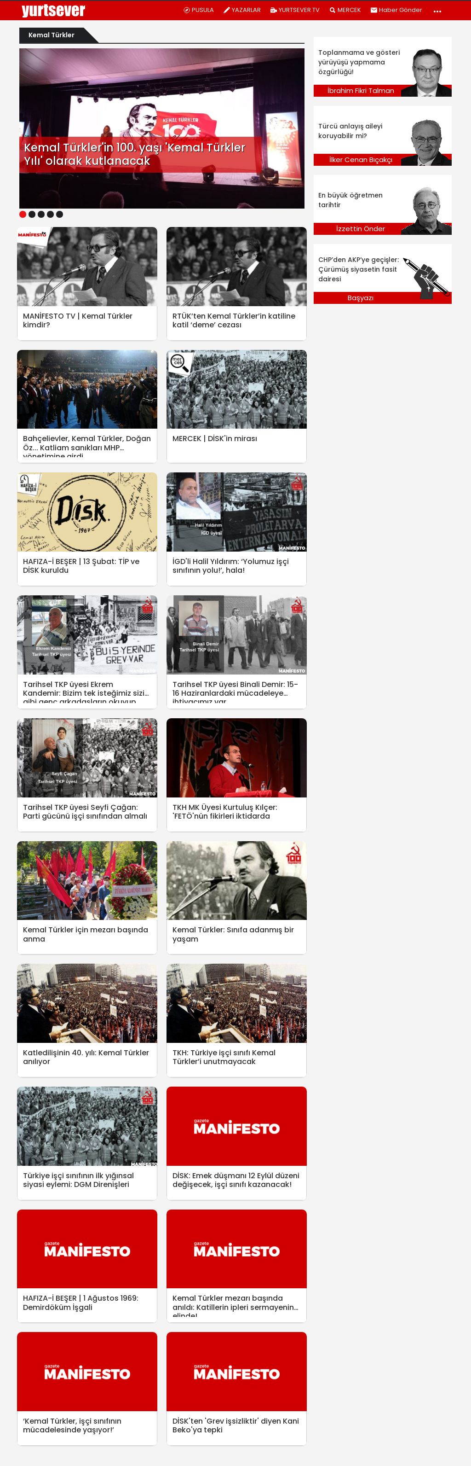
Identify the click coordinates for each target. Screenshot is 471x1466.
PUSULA (198, 10)
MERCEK (345, 10)
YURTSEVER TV (295, 10)
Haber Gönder (396, 10)
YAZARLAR (242, 10)
